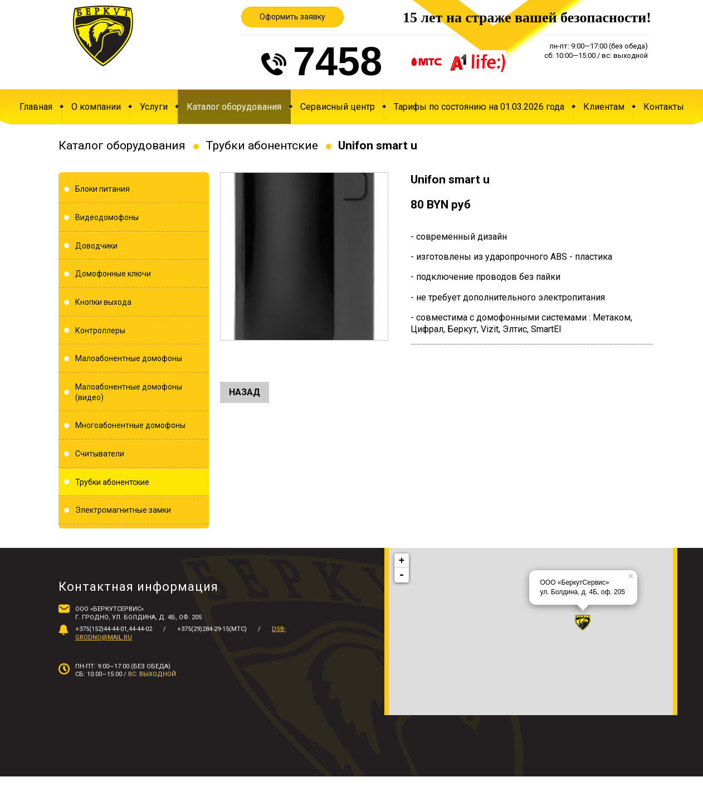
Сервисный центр (337, 106)
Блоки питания (102, 188)
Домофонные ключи (113, 273)
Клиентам (603, 106)
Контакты (663, 106)
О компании (96, 106)
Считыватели (99, 453)
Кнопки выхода (103, 302)
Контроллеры (100, 330)
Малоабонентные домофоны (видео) (128, 392)
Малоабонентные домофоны (128, 358)
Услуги (154, 106)
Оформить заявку (292, 16)
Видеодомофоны (107, 217)
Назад (244, 392)
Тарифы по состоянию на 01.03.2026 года (479, 106)
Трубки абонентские (262, 145)
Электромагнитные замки (123, 510)
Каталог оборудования (234, 106)
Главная (35, 106)
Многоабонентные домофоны (130, 425)
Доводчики (96, 245)
